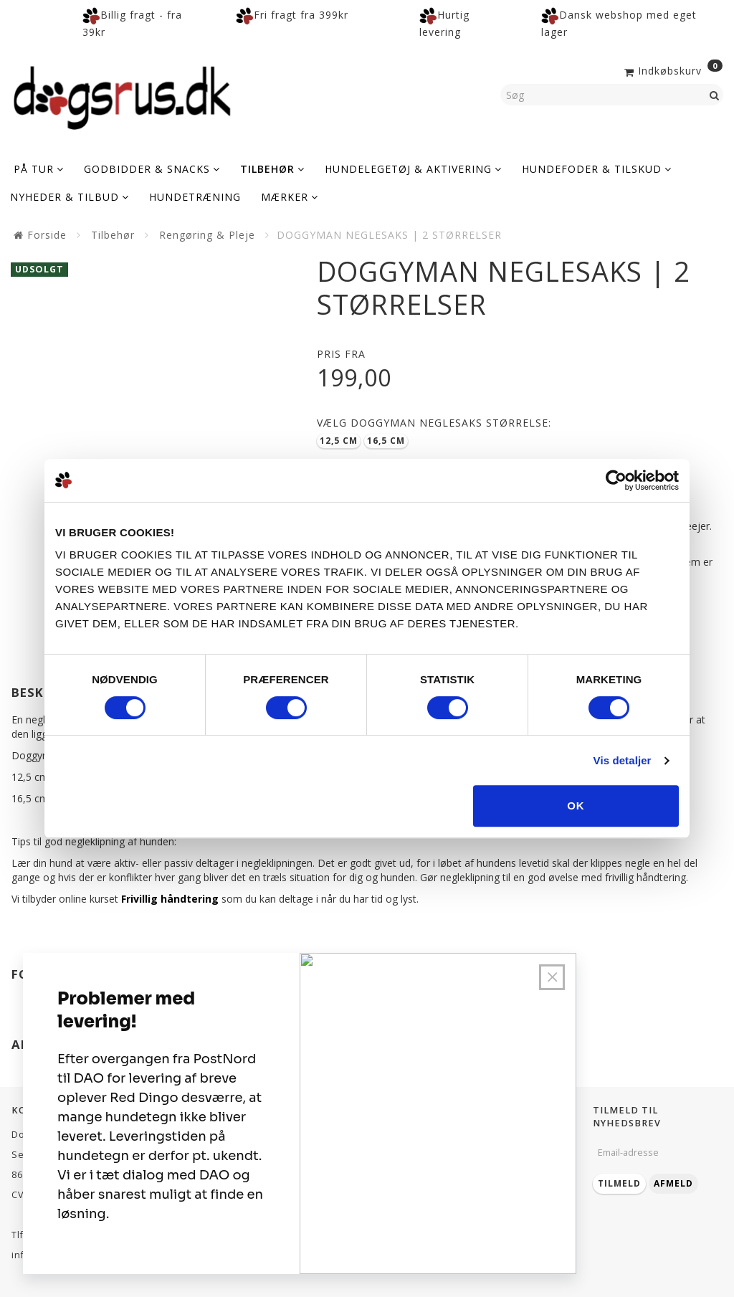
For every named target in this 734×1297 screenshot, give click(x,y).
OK (576, 805)
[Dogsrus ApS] (122, 95)
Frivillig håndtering (170, 899)
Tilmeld (619, 1183)
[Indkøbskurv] (672, 69)
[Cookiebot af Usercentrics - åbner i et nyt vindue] (616, 480)
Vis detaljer (623, 760)
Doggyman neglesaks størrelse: (434, 422)
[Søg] (715, 94)
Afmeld (673, 1183)
